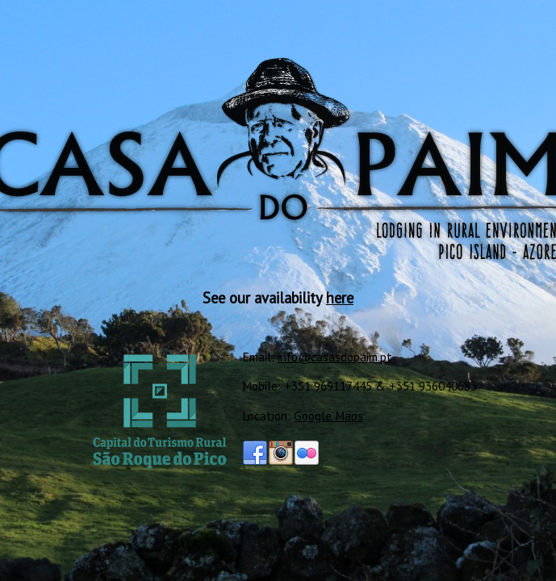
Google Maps (328, 416)
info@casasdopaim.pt (335, 357)
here (339, 297)
